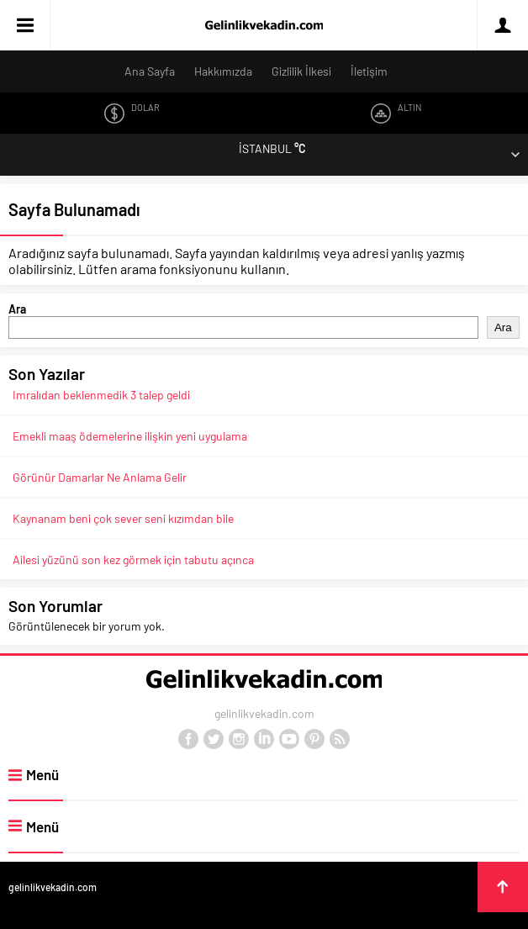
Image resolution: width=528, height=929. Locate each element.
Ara (17, 309)
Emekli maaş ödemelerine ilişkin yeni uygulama (130, 436)
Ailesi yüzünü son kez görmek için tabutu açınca (133, 559)
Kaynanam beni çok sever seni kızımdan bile (123, 518)
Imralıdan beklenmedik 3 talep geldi (101, 395)
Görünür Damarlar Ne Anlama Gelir (100, 477)
